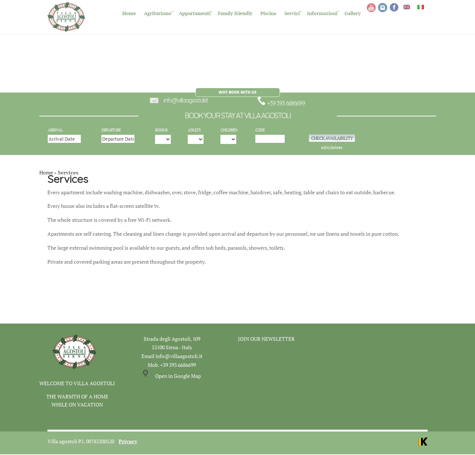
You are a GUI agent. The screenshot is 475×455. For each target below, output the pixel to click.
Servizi (292, 13)
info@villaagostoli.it (185, 101)
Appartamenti (194, 13)
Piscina (268, 13)
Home (129, 13)
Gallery (353, 13)
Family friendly (235, 13)
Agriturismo (158, 13)
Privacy (128, 441)
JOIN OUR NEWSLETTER (266, 339)
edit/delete (331, 148)
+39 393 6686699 (281, 104)
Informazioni (322, 13)
